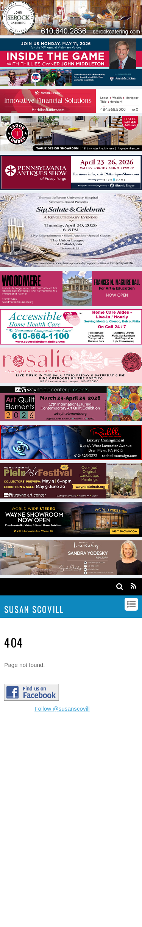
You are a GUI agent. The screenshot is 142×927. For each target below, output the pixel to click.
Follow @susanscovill (61, 708)
